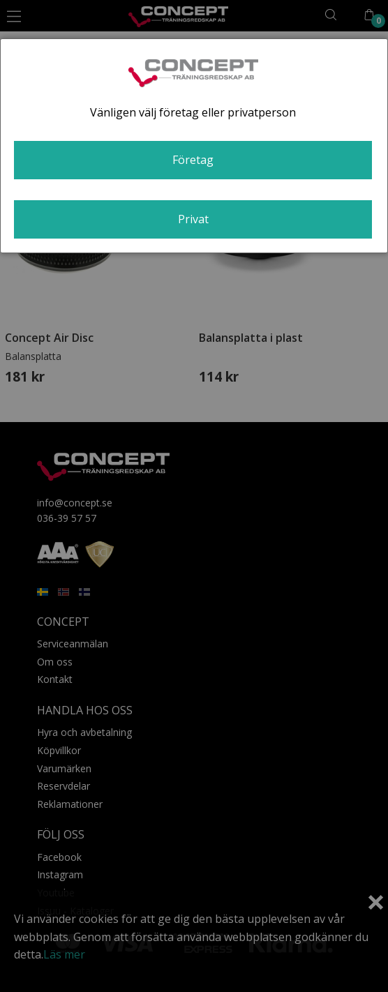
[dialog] (194, 145)
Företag (193, 159)
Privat (193, 219)
